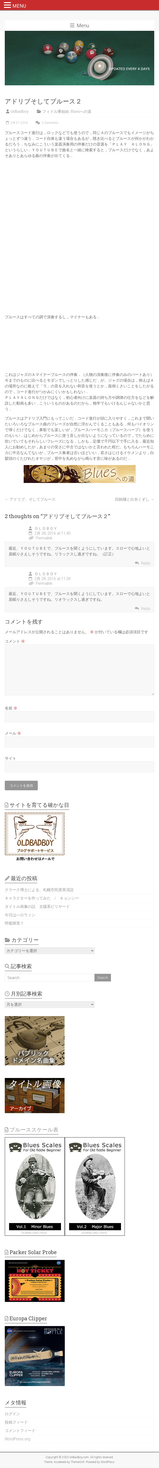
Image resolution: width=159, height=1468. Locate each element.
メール (13, 733)
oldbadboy (20, 111)
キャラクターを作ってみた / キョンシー (42, 898)
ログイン (12, 1414)
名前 (11, 708)
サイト (10, 758)
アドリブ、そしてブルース (30, 499)
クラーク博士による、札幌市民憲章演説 (39, 890)
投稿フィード (16, 1422)
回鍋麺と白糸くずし (134, 499)
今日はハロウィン (20, 915)
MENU (19, 6)
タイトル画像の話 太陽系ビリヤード (37, 906)
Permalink (40, 538)
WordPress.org (17, 1439)
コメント (15, 641)
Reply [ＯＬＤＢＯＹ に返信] (145, 563)
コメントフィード (20, 1430)
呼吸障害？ (14, 923)
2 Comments (46, 123)
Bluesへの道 (81, 111)
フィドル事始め (55, 111)
